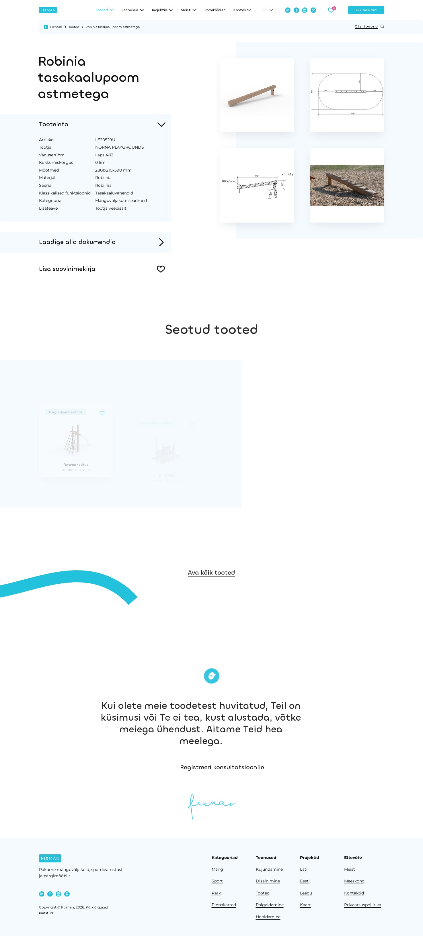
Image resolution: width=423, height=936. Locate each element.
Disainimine (268, 881)
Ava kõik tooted (211, 586)
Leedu (306, 893)
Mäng (217, 869)
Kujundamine (269, 869)
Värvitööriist (214, 10)
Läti (303, 869)
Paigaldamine (270, 904)
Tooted (74, 27)
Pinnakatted (224, 904)
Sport (217, 881)
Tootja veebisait (110, 208)
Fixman (56, 27)
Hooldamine (268, 917)
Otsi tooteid (369, 26)
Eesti (305, 881)
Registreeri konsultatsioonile (263, 767)
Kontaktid (242, 10)
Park (216, 893)
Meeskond (354, 881)
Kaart (305, 904)
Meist (349, 869)
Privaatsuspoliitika (362, 904)
